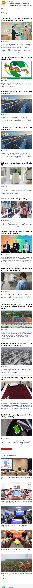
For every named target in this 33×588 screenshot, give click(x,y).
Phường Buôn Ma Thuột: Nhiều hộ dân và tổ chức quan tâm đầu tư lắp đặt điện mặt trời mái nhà (16, 306)
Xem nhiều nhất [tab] (11, 455)
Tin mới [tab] (3, 455)
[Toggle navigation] (2, 8)
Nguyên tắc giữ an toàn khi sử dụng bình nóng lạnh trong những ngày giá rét (16, 269)
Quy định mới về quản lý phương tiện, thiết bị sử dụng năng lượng (16, 416)
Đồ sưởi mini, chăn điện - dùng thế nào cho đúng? (16, 379)
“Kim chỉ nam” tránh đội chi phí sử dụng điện (15, 199)
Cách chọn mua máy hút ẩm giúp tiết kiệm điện (16, 164)
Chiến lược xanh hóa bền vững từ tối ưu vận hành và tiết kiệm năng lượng (16, 232)
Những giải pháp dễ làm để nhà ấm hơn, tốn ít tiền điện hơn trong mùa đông (16, 344)
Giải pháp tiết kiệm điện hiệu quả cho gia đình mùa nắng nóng (16, 58)
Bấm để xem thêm (6, 449)
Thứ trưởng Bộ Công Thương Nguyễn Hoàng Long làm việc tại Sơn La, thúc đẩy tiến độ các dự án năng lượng (16, 550)
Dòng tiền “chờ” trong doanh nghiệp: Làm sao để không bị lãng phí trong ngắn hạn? (16, 19)
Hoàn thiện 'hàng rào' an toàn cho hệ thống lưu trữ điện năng (16, 92)
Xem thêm (3, 578)
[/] (16, 3)
